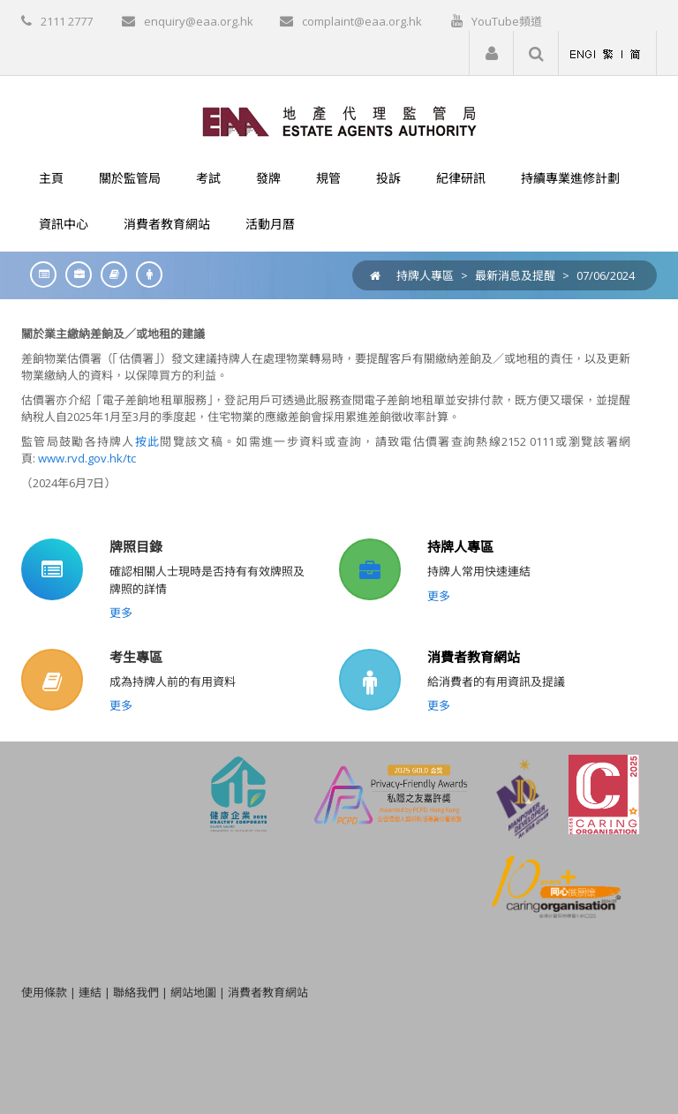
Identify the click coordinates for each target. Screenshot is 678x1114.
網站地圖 (193, 992)
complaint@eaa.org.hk (362, 21)
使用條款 (44, 992)
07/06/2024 (605, 275)
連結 (90, 992)
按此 (148, 441)
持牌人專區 (425, 275)
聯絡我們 (136, 992)
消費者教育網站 (473, 657)
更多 (120, 613)
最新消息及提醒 (515, 275)
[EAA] (339, 120)
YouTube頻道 (506, 21)
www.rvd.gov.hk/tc (87, 458)
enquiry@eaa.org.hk (198, 21)
